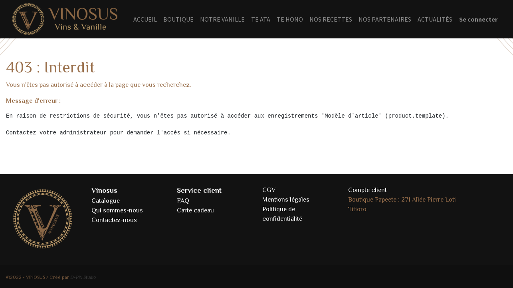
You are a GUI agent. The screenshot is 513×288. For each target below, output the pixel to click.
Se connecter (478, 19)
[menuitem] (145, 19)
